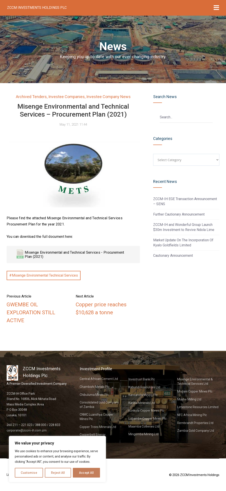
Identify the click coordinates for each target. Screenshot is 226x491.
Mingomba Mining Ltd (143, 434)
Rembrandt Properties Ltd (195, 423)
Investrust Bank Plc (141, 379)
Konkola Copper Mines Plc (146, 410)
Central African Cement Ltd (99, 379)
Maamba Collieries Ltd (143, 426)
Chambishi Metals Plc (94, 387)
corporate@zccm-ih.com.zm (27, 430)
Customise (29, 472)
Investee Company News (108, 96)
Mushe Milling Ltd (189, 399)
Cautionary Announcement (173, 255)
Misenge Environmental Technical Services (45, 275)
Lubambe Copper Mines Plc (147, 418)
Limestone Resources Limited (197, 407)
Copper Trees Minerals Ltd (98, 427)
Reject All (58, 472)
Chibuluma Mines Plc (94, 394)
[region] (57, 459)
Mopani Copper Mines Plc (194, 391)
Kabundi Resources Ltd (144, 387)
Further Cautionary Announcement (179, 214)
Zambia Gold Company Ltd (195, 430)
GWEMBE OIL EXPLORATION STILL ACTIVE (31, 312)
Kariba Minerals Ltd (141, 403)
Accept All (86, 472)
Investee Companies (66, 96)
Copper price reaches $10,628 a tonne (101, 308)
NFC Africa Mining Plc (192, 415)
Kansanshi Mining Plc (143, 395)
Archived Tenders (31, 96)
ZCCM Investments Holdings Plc (37, 8)
